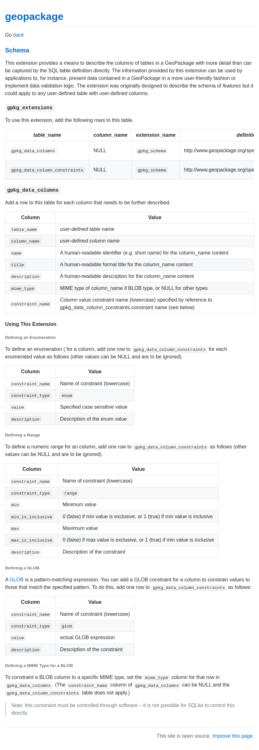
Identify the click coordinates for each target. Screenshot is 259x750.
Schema (17, 50)
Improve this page (232, 736)
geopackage (34, 16)
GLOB (16, 579)
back (18, 35)
